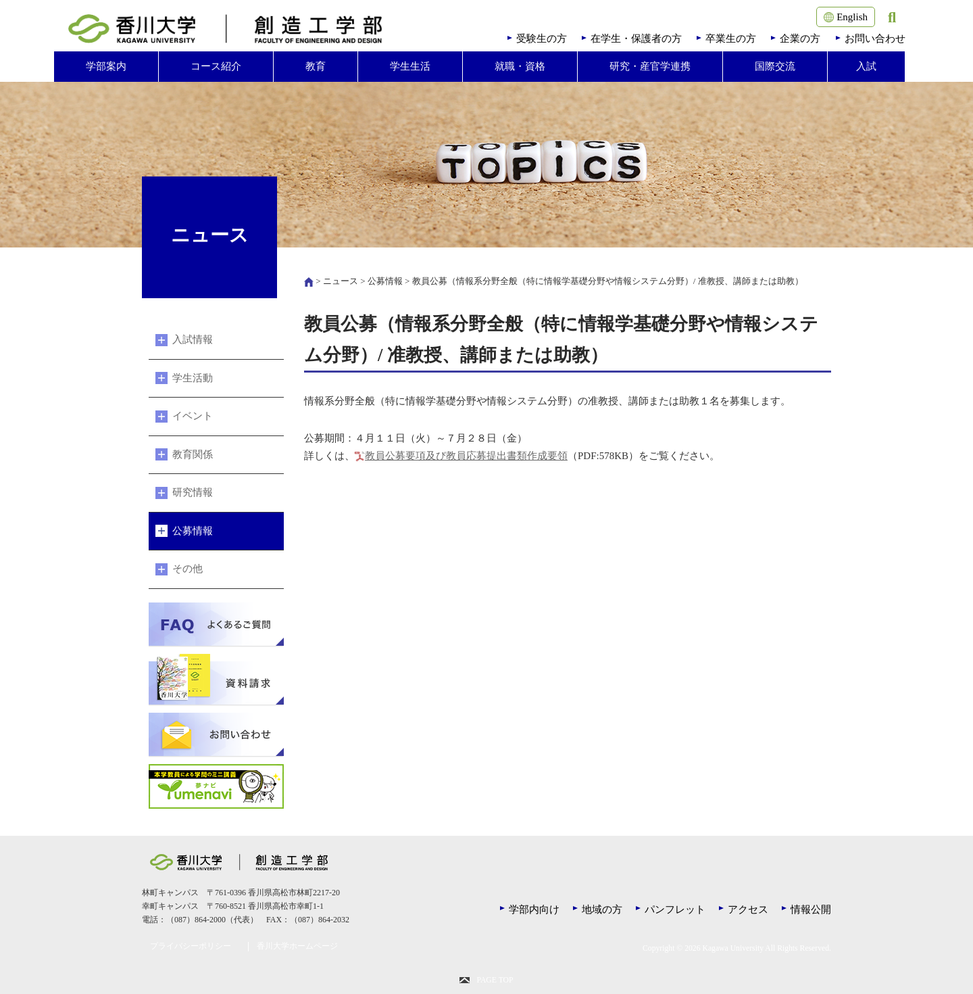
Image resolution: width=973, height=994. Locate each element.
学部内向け (534, 909)
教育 (315, 66)
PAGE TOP (494, 980)
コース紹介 (216, 66)
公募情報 (385, 281)
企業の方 (800, 38)
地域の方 (602, 909)
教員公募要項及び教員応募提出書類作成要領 (466, 455)
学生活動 (192, 378)
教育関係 (192, 454)
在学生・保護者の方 (636, 38)
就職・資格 (520, 66)
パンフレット (675, 909)
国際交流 (775, 66)
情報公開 (811, 909)
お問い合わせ (875, 38)
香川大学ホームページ (297, 946)
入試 (866, 66)
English (846, 16)
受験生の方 (541, 38)
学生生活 (410, 66)
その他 (187, 568)
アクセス (748, 909)
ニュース (340, 281)
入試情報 (192, 339)
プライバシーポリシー (190, 946)
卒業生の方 (730, 38)
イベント (192, 415)
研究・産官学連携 (650, 66)
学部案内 (106, 66)
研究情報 (192, 492)
